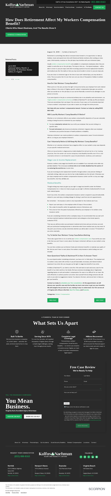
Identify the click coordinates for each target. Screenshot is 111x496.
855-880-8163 (98, 2)
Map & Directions (13, 475)
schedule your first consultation (71, 283)
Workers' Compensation (62, 294)
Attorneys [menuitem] (49, 7)
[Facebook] (81, 457)
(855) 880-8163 (22, 456)
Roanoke (86, 290)
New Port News (75, 290)
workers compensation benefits (61, 64)
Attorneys (25, 442)
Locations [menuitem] (79, 7)
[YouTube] (96, 457)
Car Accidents (44, 442)
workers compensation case (82, 239)
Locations (86, 442)
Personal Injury (34, 442)
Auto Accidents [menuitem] (59, 7)
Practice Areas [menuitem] (69, 7)
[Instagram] (85, 457)
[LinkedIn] (92, 457)
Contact (93, 442)
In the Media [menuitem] (87, 7)
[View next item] (17, 79)
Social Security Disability (58, 442)
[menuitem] (8, 493)
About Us (17, 442)
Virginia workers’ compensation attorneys (59, 100)
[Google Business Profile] (89, 457)
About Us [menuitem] (41, 7)
